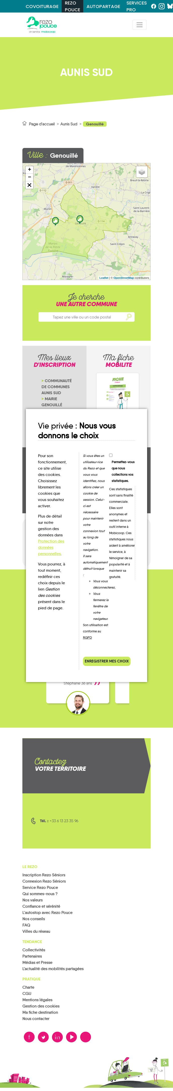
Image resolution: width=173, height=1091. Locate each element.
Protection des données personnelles (51, 547)
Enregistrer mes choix (107, 661)
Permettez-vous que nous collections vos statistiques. (123, 471)
